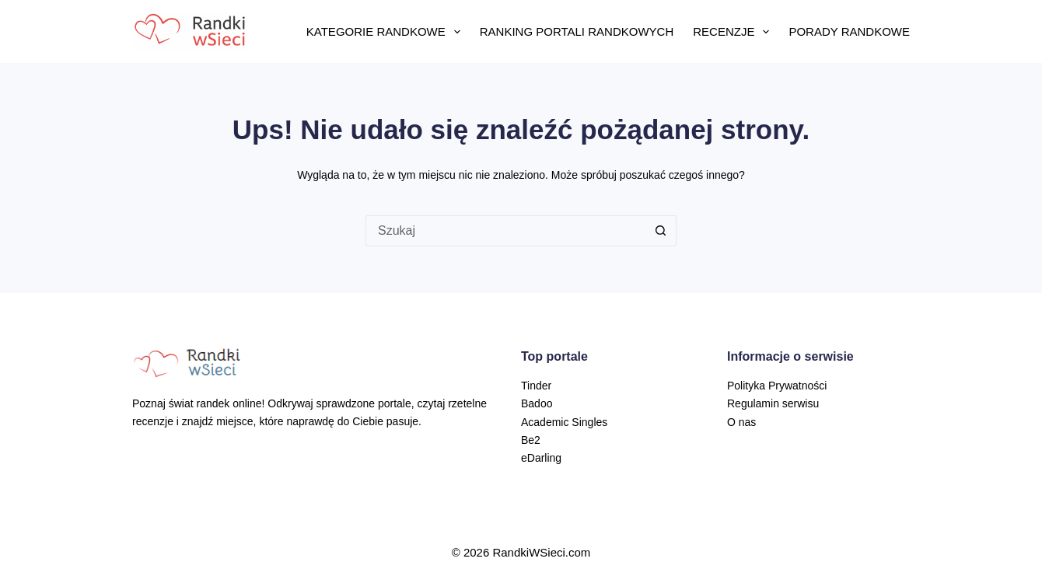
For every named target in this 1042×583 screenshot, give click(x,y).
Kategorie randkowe (386, 32)
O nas (741, 422)
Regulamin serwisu (773, 403)
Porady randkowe (849, 31)
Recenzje (734, 32)
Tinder (536, 385)
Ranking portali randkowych (576, 31)
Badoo (536, 403)
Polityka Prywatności (777, 385)
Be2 (530, 440)
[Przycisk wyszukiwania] (661, 230)
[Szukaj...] (505, 230)
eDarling (541, 458)
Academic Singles (564, 422)
